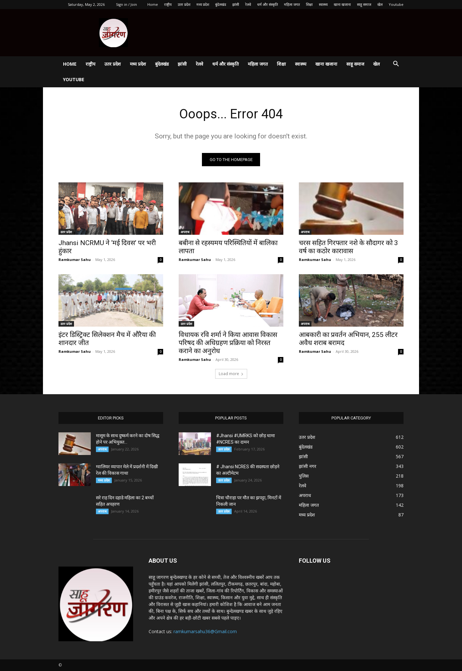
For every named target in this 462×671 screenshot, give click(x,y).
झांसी (235, 4)
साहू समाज (364, 4)
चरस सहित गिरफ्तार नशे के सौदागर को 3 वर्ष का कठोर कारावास (348, 247)
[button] (396, 64)
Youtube (396, 4)
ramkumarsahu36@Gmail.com (205, 631)
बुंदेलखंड (220, 4)
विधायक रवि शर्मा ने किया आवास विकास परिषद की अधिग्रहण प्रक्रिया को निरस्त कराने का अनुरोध (228, 343)
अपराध (185, 232)
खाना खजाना (342, 4)
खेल (380, 4)
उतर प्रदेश (184, 4)
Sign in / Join (126, 4)
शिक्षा (309, 4)
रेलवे (248, 4)
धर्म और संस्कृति (267, 4)
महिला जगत (292, 4)
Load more (231, 373)
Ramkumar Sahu (74, 259)
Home (152, 4)
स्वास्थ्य (323, 4)
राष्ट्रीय (168, 4)
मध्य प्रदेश (202, 4)
